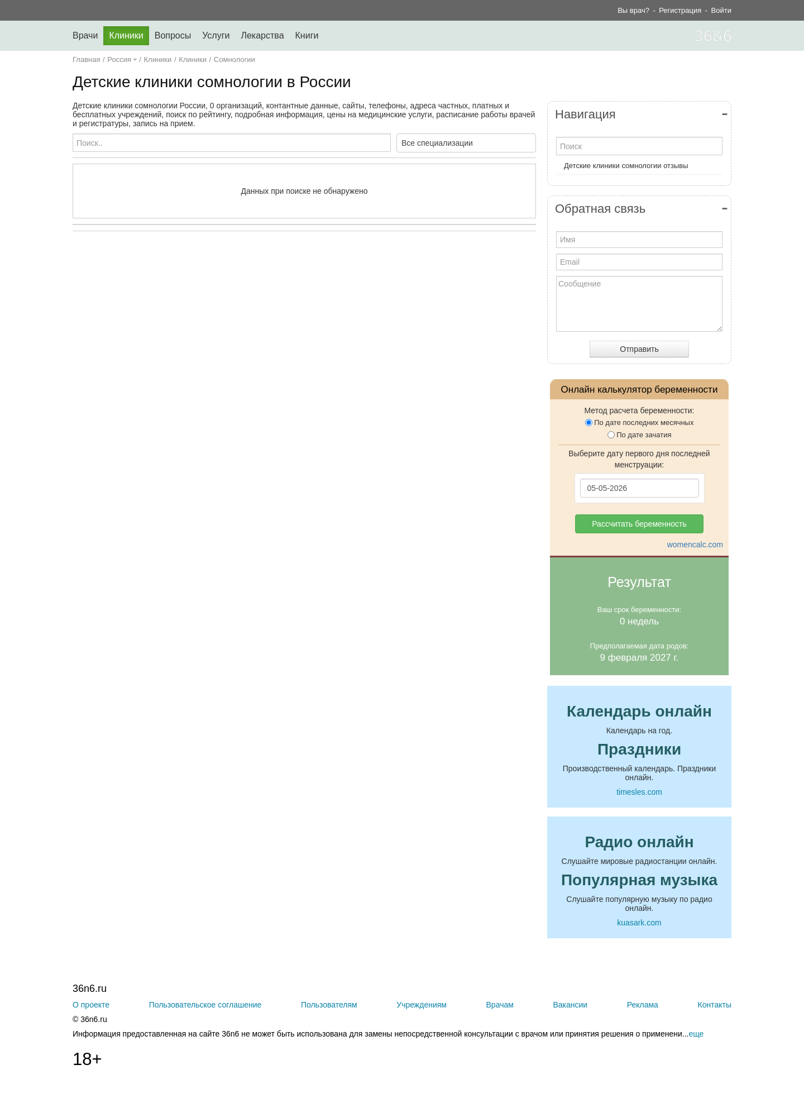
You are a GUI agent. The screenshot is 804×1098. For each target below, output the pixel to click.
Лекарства (262, 35)
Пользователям (329, 1004)
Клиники (126, 35)
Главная (86, 59)
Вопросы (173, 35)
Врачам (500, 1004)
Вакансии (570, 1004)
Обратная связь (600, 209)
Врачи (85, 35)
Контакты (714, 1004)
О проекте (91, 1004)
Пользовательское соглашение (205, 1004)
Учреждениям (421, 1004)
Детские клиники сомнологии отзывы (626, 165)
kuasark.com (639, 922)
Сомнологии (234, 59)
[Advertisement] (304, 348)
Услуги (215, 35)
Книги (307, 35)
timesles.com (639, 791)
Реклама (642, 1004)
